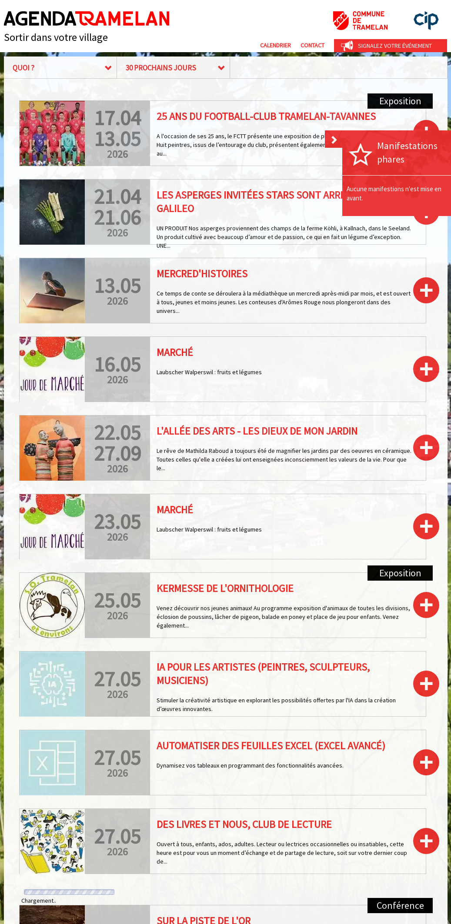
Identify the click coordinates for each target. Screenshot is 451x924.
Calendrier (275, 45)
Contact (312, 45)
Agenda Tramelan (86, 18)
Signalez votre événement (395, 46)
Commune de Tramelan (360, 20)
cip (426, 20)
